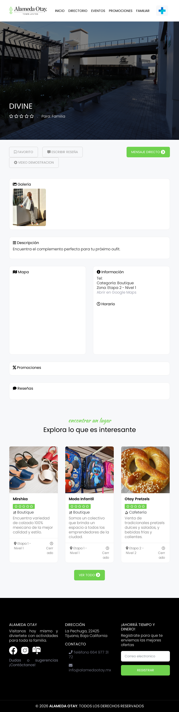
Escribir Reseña (62, 152)
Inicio (60, 10)
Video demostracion (34, 162)
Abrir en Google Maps (116, 292)
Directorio (77, 10)
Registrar (145, 670)
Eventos (98, 10)
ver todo (89, 575)
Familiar (143, 10)
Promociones (120, 10)
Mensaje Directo (148, 152)
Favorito (23, 152)
